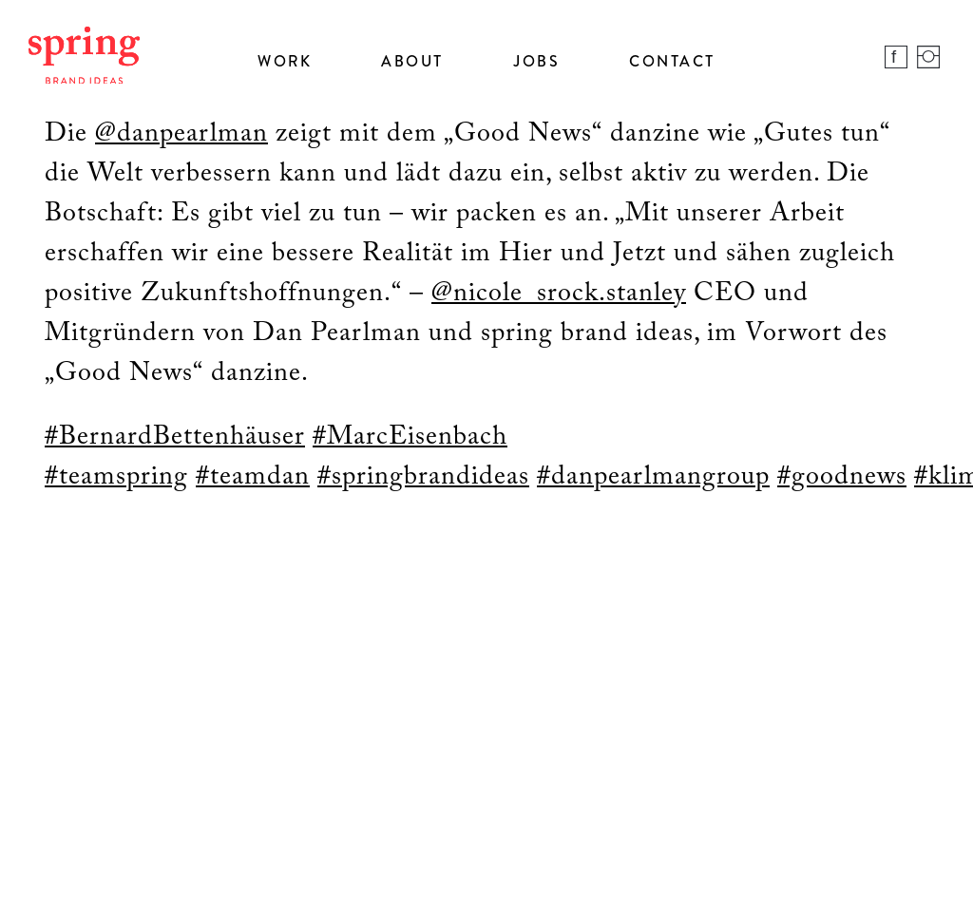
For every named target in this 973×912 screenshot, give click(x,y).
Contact (672, 60)
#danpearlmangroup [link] (653, 477)
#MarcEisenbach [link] (410, 437)
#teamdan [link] (253, 477)
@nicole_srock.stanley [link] (558, 293)
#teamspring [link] (116, 477)
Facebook (896, 57)
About (412, 60)
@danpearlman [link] (181, 134)
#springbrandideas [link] (423, 477)
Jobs (536, 60)
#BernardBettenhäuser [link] (175, 437)
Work (285, 60)
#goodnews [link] (841, 477)
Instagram (928, 57)
